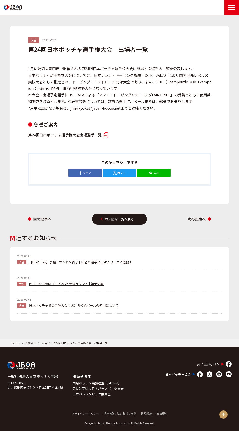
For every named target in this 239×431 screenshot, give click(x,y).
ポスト (119, 173)
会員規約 (162, 413)
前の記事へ (39, 219)
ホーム (15, 343)
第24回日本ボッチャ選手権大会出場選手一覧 (68, 134)
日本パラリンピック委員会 (91, 394)
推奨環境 (146, 413)
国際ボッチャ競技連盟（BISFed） (96, 383)
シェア (85, 173)
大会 (44, 343)
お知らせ (30, 343)
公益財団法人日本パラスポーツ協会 (98, 388)
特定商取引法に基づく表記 (120, 413)
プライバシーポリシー (85, 413)
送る (154, 173)
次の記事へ (199, 219)
